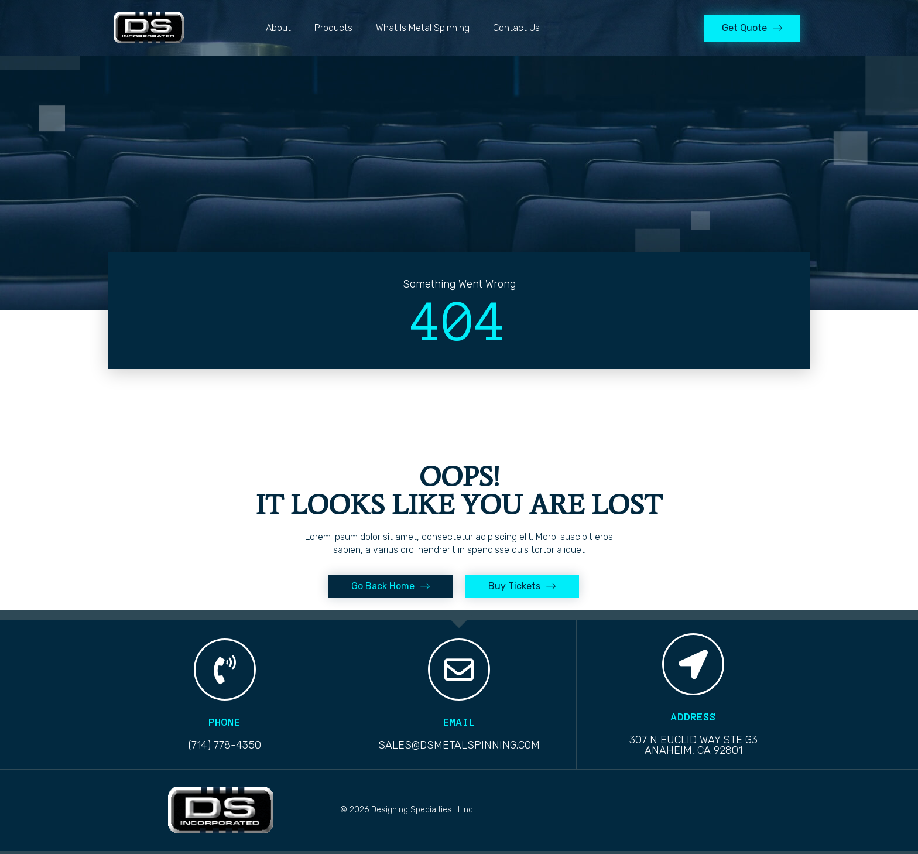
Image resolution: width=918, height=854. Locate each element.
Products (333, 27)
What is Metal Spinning (423, 27)
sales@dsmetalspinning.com (459, 745)
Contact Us (516, 27)
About (278, 27)
